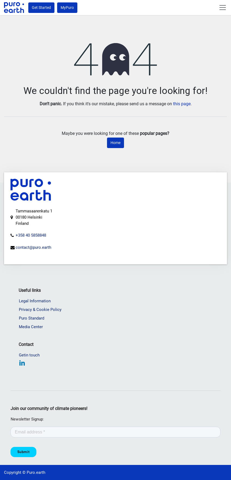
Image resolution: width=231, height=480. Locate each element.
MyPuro (67, 7)
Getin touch (29, 355)
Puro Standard (31, 318)
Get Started (41, 7)
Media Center (31, 326)
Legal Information (35, 301)
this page (182, 103)
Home (115, 143)
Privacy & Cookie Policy (40, 309)
